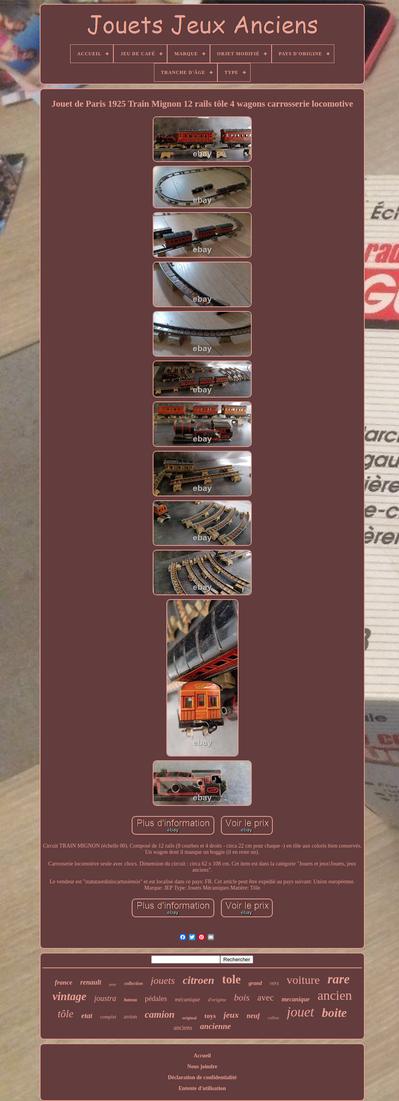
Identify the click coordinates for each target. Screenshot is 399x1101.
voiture (303, 979)
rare (339, 979)
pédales (156, 998)
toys (210, 1016)
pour (113, 984)
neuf (253, 1016)
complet (108, 1017)
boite (334, 1013)
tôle (66, 1014)
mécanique (187, 999)
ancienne (215, 1026)
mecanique (296, 999)
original (189, 1017)
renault (90, 982)
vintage (70, 996)
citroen (198, 980)
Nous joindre (202, 1066)
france (63, 982)
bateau (130, 1000)
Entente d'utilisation (202, 1088)
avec (266, 998)
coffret (273, 1017)
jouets (163, 980)
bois (241, 997)
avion (130, 1016)
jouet (300, 1012)
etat (86, 1015)
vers (274, 983)
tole (231, 979)
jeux (231, 1015)
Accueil (202, 1056)
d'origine (217, 1000)
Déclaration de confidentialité (202, 1077)
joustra (105, 998)
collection (133, 983)
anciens (182, 1027)
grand (255, 983)
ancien (335, 995)
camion (159, 1014)
